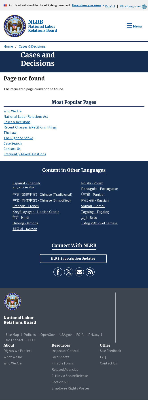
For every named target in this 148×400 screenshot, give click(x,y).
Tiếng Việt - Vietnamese (99, 223)
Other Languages (134, 6)
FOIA (80, 334)
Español (110, 6)
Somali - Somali (93, 206)
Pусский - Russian (95, 200)
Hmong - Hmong (25, 223)
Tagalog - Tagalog (95, 211)
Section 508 (60, 382)
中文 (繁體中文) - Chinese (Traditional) (42, 194)
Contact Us (12, 148)
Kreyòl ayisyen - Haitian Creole (36, 211)
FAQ (103, 357)
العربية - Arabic (24, 187)
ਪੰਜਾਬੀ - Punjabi (92, 194)
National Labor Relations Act (26, 116)
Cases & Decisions (32, 46)
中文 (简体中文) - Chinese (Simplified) (42, 200)
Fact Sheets (60, 357)
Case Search (13, 143)
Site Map (12, 334)
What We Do (13, 357)
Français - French (26, 206)
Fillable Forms (63, 363)
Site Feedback (110, 350)
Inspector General (65, 350)
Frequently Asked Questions (25, 154)
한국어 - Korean (25, 229)
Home (8, 46)
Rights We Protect (18, 350)
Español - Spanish (26, 183)
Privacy (93, 334)
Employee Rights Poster (70, 388)
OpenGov (47, 334)
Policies (30, 334)
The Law (10, 132)
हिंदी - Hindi (21, 217)
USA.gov (65, 334)
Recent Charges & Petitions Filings (30, 127)
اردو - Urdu (89, 217)
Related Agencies (65, 369)
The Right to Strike (18, 138)
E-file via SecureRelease (70, 375)
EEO (31, 340)
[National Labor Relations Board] (15, 25)
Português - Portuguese (99, 188)
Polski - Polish (92, 183)
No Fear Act (14, 340)
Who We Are (13, 111)
